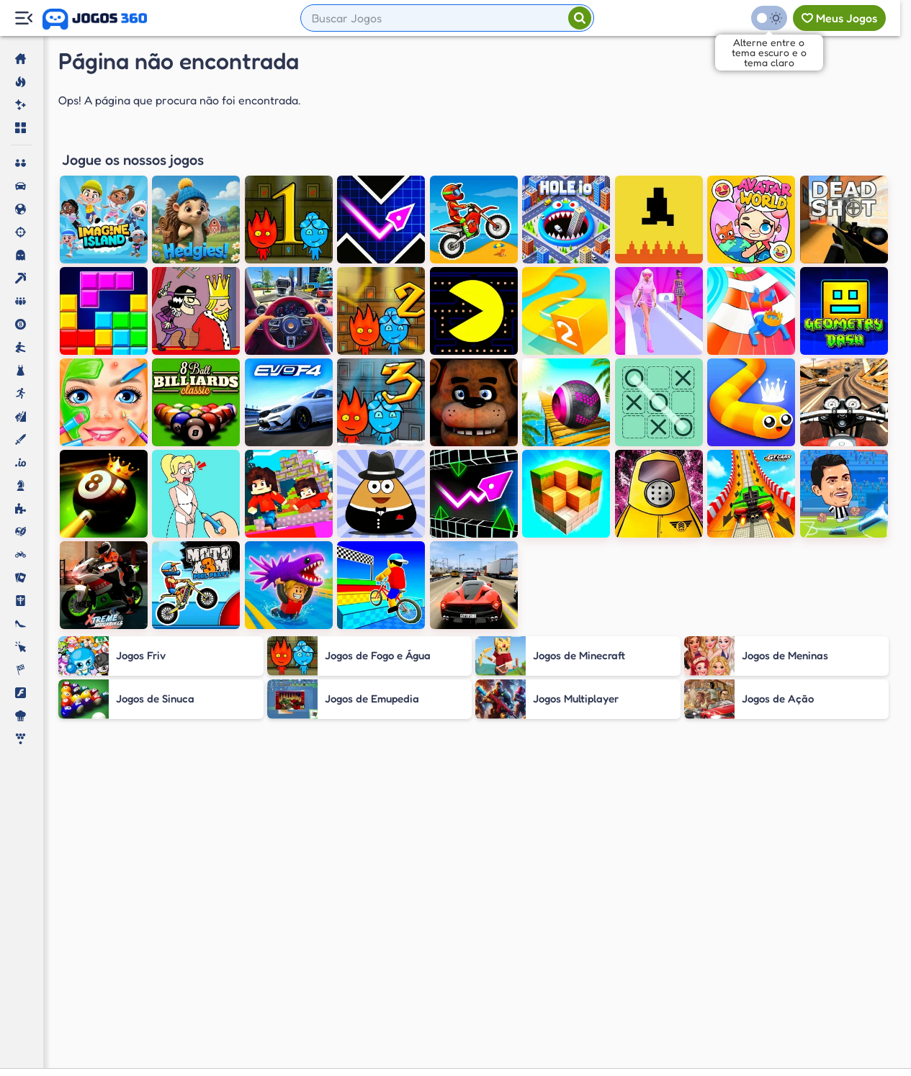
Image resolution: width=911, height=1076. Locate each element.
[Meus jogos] (839, 18)
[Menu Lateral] (23, 18)
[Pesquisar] (579, 18)
